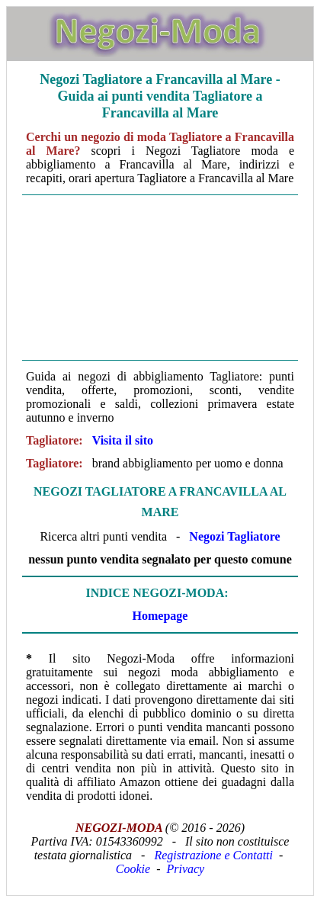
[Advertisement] (160, 277)
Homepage (160, 615)
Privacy (185, 868)
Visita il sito (122, 440)
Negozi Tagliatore (234, 536)
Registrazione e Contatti (213, 855)
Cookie (133, 868)
